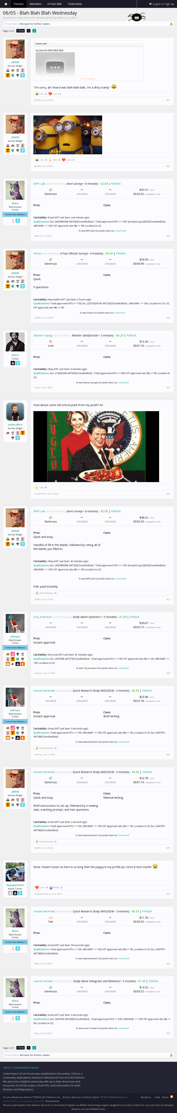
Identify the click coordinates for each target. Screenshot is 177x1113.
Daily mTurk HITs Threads (31, 17)
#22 (168, 166)
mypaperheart (15, 885)
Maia (15, 203)
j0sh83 (15, 62)
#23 (168, 236)
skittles (60, 17)
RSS (171, 1096)
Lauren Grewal (42, 981)
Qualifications (41, 221)
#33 (168, 1033)
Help (157, 1097)
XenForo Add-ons (71, 1097)
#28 (168, 673)
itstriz (15, 355)
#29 (168, 754)
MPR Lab (39, 183)
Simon (37, 253)
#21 (168, 100)
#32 (168, 963)
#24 (168, 317)
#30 (168, 848)
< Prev (20, 30)
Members (35, 4)
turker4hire (15, 424)
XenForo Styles (91, 1097)
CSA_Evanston (42, 617)
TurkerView (120, 230)
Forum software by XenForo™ (32, 1097)
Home (6, 4)
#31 (168, 893)
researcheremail (43, 690)
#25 (168, 387)
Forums (19, 4)
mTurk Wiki (55, 4)
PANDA (116, 183)
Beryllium (146, 1097)
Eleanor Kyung (42, 335)
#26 (168, 493)
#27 (168, 599)
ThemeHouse (52, 1101)
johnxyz (15, 636)
